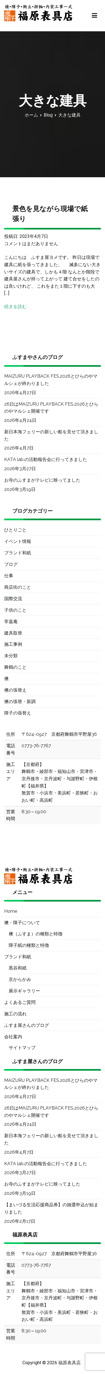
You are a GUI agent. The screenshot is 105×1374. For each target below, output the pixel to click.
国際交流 (13, 598)
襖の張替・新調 (20, 701)
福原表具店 (69, 1362)
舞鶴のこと (15, 667)
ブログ (11, 564)
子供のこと (15, 610)
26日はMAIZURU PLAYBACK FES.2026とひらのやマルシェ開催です (51, 407)
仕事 (8, 575)
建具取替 (13, 633)
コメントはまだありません (31, 243)
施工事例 (13, 644)
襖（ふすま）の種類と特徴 (35, 934)
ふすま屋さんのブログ (26, 1025)
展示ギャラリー (24, 991)
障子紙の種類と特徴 (29, 945)
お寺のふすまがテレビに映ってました (42, 480)
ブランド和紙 (17, 552)
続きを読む (15, 306)
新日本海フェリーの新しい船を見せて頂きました (51, 435)
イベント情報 (17, 541)
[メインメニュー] (94, 16)
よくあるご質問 (20, 1002)
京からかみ (20, 979)
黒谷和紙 (18, 968)
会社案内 (13, 1036)
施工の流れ (15, 1013)
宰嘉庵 (11, 621)
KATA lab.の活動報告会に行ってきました (45, 459)
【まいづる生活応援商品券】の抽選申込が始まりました (51, 1208)
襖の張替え (15, 690)
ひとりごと (15, 530)
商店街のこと (17, 587)
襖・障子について (22, 922)
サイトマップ (22, 1047)
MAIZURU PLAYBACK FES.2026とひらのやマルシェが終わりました (50, 379)
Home (10, 911)
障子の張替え (17, 713)
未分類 (11, 655)
